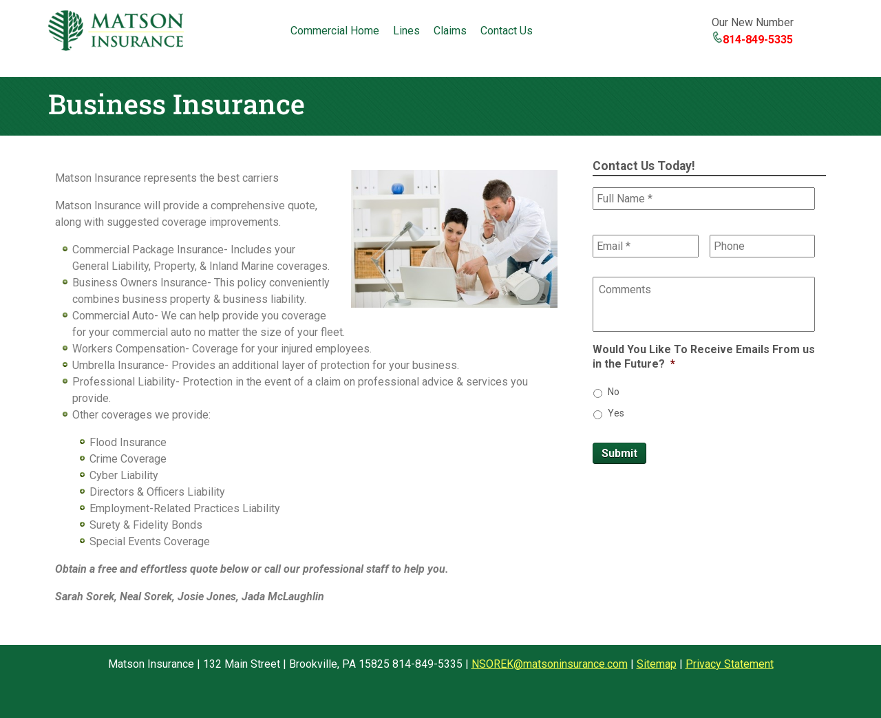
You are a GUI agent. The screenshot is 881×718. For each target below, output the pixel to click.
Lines (406, 30)
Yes (616, 413)
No (613, 391)
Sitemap (657, 664)
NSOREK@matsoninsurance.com (549, 664)
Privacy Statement (730, 664)
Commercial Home (334, 30)
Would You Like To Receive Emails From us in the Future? (704, 356)
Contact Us (506, 30)
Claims (450, 30)
